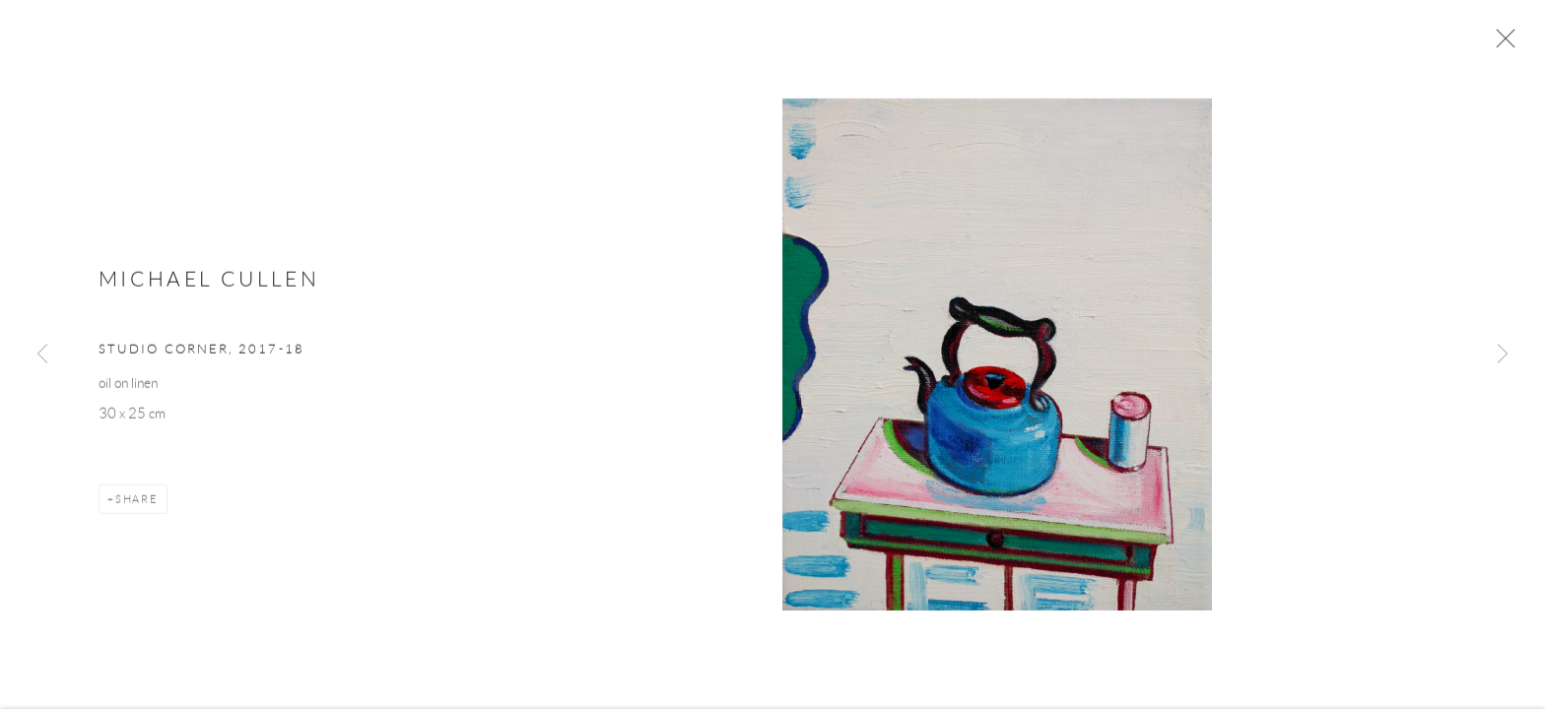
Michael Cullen (209, 284)
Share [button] (137, 503)
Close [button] (1500, 44)
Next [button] (1502, 354)
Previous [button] (42, 354)
